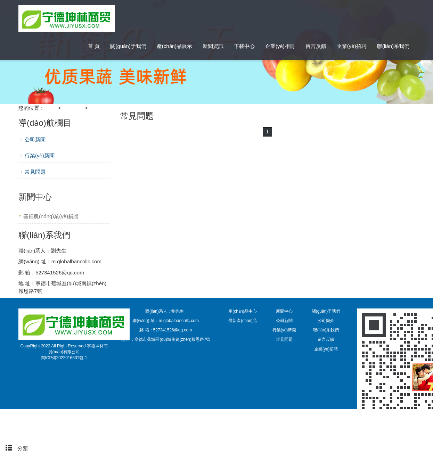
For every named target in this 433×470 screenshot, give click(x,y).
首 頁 (94, 46)
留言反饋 (315, 46)
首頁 (14, 418)
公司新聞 (35, 139)
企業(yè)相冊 (280, 46)
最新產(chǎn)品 (242, 320)
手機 (14, 433)
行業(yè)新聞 (40, 155)
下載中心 (244, 46)
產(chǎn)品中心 (242, 311)
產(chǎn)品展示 (174, 46)
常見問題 (99, 108)
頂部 (14, 464)
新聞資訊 (213, 46)
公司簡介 (326, 320)
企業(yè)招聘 (352, 46)
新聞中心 (72, 108)
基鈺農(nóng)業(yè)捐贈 (51, 216)
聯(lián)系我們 (393, 46)
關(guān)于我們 (128, 46)
